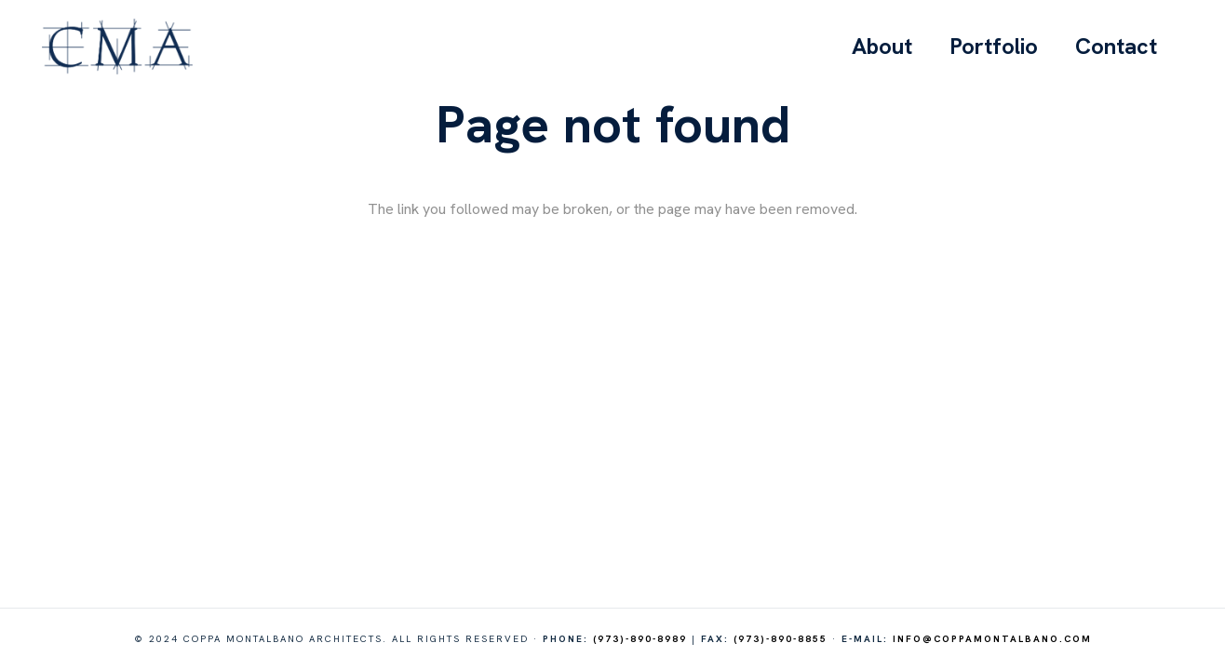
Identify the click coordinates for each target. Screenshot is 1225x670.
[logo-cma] (117, 46)
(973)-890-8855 (781, 639)
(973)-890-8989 (640, 639)
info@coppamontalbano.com (992, 639)
